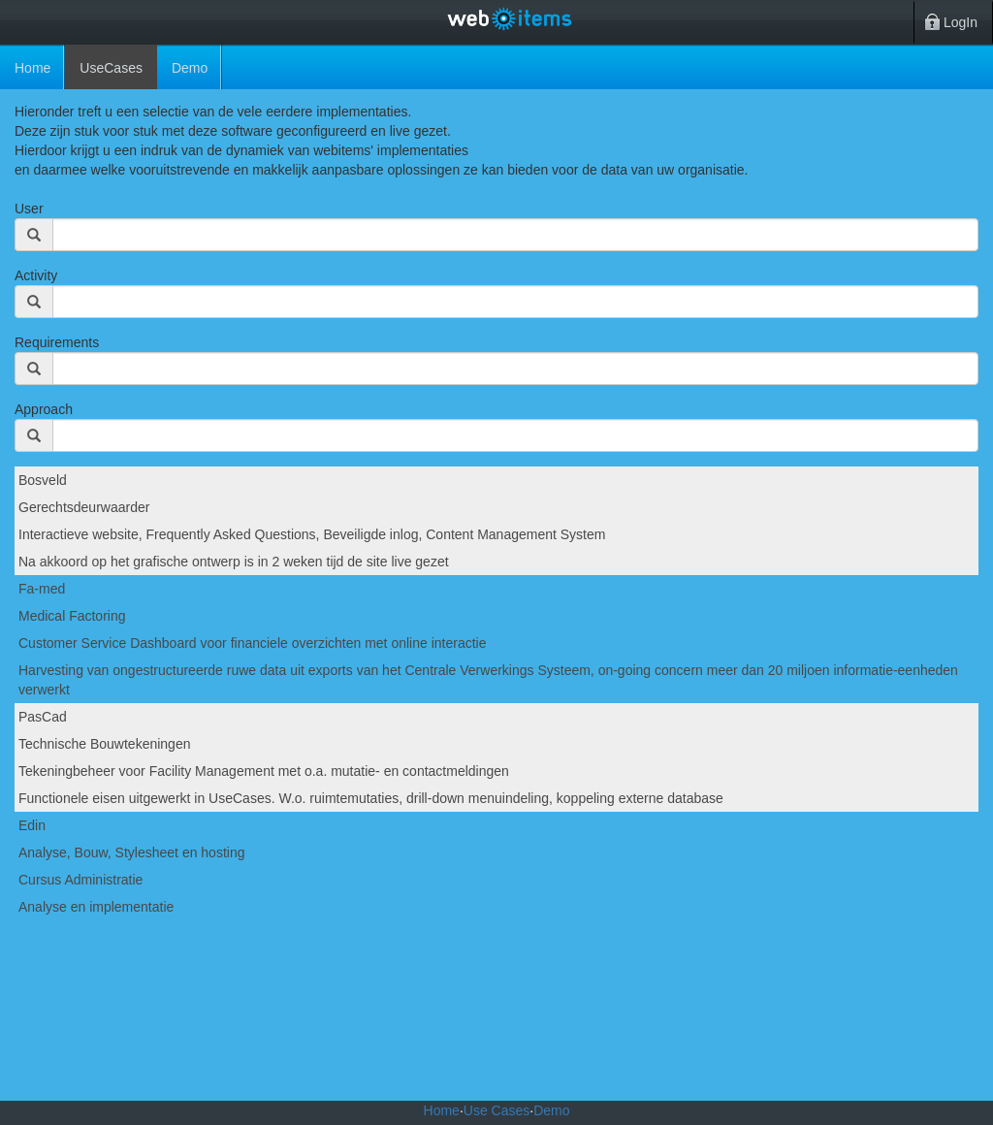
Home (32, 68)
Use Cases (496, 1110)
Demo (551, 1110)
